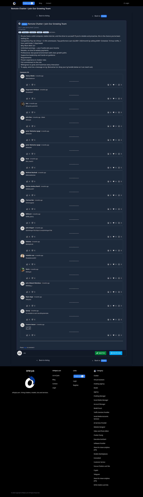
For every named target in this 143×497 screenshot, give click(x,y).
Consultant (97, 458)
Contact (54, 384)
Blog (53, 380)
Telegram (97, 474)
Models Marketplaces (101, 454)
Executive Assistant (100, 439)
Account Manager (99, 404)
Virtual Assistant (99, 380)
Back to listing (42, 16)
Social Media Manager (101, 400)
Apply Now (100, 353)
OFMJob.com (24, 493)
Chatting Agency (99, 384)
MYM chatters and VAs (101, 485)
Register (75, 385)
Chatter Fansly (98, 435)
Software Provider (99, 443)
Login (126, 3)
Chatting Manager (100, 396)
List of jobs (55, 375)
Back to (99, 16)
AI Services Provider (100, 423)
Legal (54, 388)
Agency (96, 392)
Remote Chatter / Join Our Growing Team (47, 23)
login (25, 347)
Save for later (116, 353)
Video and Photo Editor (101, 431)
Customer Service (99, 462)
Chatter (96, 376)
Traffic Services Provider (101, 412)
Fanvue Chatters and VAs (102, 466)
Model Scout (98, 408)
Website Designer (99, 427)
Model (96, 388)
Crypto (96, 470)
